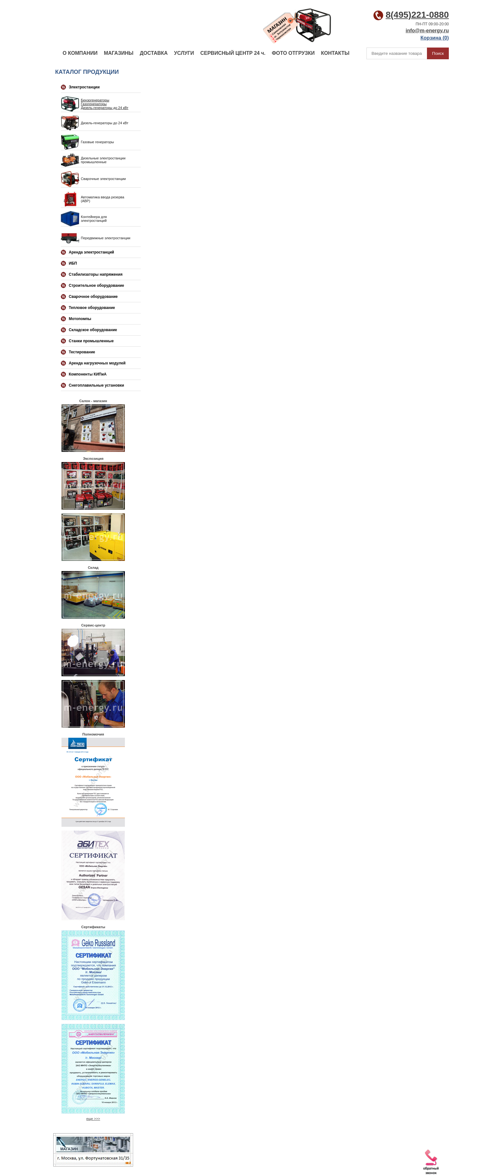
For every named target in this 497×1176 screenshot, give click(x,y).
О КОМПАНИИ (80, 53)
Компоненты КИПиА (87, 374)
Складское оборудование (93, 330)
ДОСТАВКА (154, 53)
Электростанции (84, 87)
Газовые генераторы (97, 142)
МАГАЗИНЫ (118, 53)
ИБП (73, 263)
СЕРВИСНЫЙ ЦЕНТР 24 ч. (232, 53)
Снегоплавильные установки (96, 385)
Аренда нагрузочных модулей (97, 363)
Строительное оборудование (96, 285)
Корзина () (435, 38)
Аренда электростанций (91, 252)
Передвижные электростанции (105, 238)
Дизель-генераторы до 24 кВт (104, 108)
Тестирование (82, 352)
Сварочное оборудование (93, 296)
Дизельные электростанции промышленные (103, 160)
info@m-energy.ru (427, 30)
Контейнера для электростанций (94, 218)
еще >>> (93, 1119)
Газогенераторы (94, 104)
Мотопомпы (80, 319)
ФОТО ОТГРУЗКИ (293, 53)
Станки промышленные (91, 341)
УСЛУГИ (184, 53)
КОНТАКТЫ (335, 53)
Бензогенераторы (95, 100)
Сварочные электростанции (103, 179)
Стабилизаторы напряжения (95, 274)
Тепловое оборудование (92, 307)
